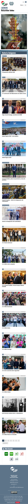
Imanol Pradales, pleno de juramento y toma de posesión (13, 179)
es (25, 2)
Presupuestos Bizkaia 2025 (8, 72)
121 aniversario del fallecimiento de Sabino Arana (14, 93)
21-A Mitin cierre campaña (8, 264)
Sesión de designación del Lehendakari (11, 221)
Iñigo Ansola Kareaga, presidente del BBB (12, 114)
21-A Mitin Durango (6, 349)
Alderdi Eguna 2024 (6, 157)
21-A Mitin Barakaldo (7, 306)
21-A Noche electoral (7, 242)
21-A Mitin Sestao (6, 392)
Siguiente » (5, 443)
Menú (21, 5)
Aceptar (17, 502)
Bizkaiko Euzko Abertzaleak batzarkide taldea (14, 476)
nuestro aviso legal (11, 502)
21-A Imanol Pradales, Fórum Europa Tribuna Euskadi (13, 286)
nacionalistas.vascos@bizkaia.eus (17, 487)
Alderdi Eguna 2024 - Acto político (10, 136)
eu (23, 2)
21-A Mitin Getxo (6, 328)
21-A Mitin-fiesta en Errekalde (9, 434)
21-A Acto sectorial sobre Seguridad (10, 370)
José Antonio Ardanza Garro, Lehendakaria (12, 413)
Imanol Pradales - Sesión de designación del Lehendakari (12, 200)
